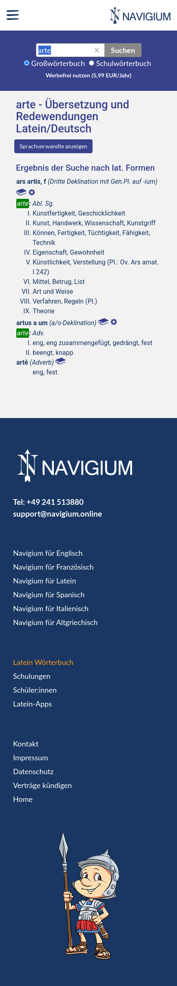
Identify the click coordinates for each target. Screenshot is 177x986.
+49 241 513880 (55, 501)
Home (23, 799)
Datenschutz (33, 771)
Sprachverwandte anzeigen (53, 146)
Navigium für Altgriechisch (55, 622)
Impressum (30, 757)
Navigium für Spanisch (49, 594)
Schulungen (31, 675)
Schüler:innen (35, 689)
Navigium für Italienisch (50, 608)
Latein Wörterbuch (43, 662)
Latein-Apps (32, 703)
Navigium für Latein (44, 580)
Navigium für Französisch (53, 566)
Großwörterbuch (58, 63)
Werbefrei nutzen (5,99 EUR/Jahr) (88, 75)
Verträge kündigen (42, 785)
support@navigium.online (57, 513)
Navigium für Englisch (48, 552)
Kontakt (25, 743)
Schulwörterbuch (123, 63)
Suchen (123, 50)
